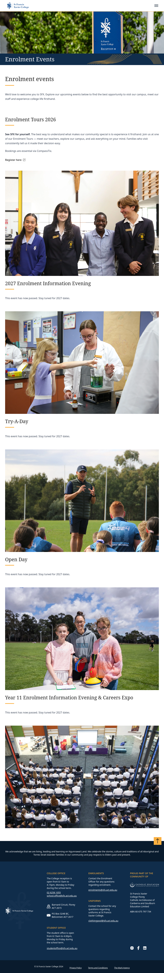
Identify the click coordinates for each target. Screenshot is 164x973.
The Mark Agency (122, 967)
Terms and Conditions (98, 967)
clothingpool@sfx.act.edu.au (103, 920)
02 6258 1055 (54, 892)
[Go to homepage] (18, 5)
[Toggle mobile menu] (156, 5)
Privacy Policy (76, 967)
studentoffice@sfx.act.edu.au (62, 948)
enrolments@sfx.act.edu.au (102, 889)
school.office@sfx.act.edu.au (62, 895)
